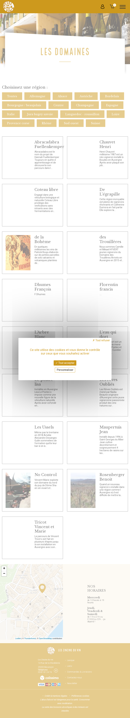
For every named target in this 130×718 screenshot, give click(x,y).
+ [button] (4, 568)
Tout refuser (101, 340)
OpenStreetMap (45, 638)
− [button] (4, 573)
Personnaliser (65, 369)
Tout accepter (65, 363)
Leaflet (18, 638)
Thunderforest (30, 638)
